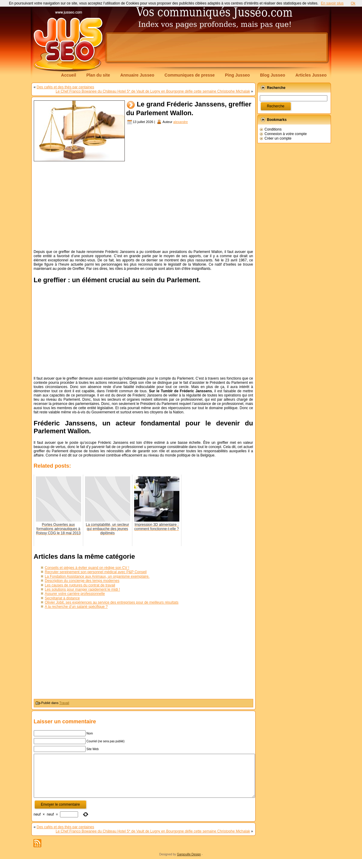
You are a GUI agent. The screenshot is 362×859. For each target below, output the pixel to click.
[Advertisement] (216, 47)
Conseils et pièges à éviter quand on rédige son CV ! (87, 568)
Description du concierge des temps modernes (82, 581)
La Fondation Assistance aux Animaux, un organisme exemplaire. (97, 576)
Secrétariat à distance (62, 598)
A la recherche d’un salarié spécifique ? (76, 607)
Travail (64, 703)
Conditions (273, 129)
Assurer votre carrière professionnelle (75, 594)
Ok (353, 3)
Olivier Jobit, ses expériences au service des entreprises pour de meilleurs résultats (112, 602)
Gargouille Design (189, 854)
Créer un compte (278, 138)
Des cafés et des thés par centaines (65, 87)
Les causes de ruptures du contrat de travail (80, 585)
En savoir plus (332, 3)
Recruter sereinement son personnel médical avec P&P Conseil (96, 572)
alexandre (180, 122)
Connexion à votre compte (286, 134)
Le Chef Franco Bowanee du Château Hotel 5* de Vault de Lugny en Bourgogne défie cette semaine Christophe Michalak (153, 91)
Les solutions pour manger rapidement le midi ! (82, 589)
